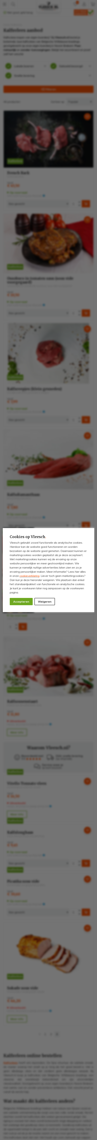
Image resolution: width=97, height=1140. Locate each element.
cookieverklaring (29, 576)
